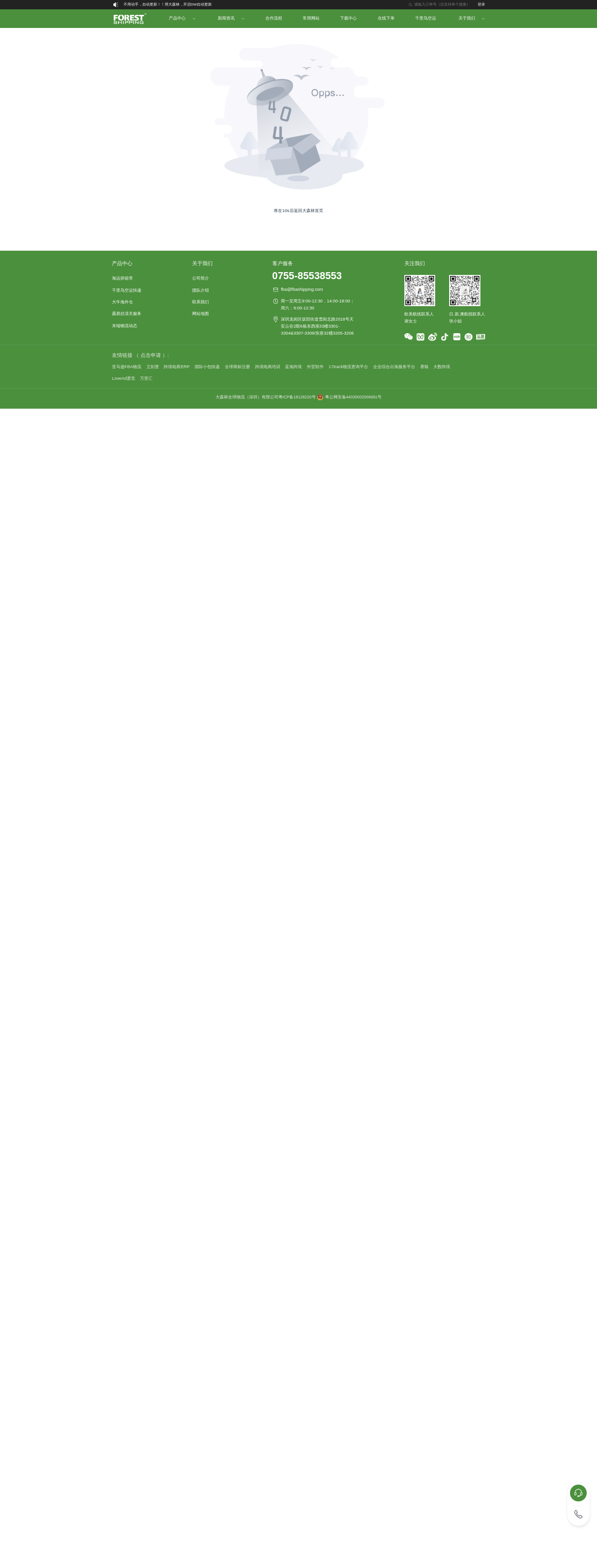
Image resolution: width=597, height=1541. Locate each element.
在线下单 (386, 18)
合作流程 (273, 18)
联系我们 (200, 302)
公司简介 (200, 278)
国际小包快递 (207, 366)
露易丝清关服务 (126, 313)
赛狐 (424, 366)
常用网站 (311, 18)
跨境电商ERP (176, 366)
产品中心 (177, 18)
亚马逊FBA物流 (126, 366)
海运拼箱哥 (122, 278)
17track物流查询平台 (348, 366)
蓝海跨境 (293, 366)
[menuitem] (129, 18)
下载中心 (348, 18)
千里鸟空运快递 (126, 290)
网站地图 (200, 313)
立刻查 (152, 366)
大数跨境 (441, 366)
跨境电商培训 (267, 366)
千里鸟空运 (425, 18)
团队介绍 (200, 290)
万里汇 (146, 378)
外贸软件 (315, 366)
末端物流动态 (124, 325)
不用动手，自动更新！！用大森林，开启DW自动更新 (168, 4)
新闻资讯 (226, 18)
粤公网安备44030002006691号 (353, 397)
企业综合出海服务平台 (394, 366)
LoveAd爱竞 (123, 378)
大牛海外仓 (122, 302)
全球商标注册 (237, 366)
